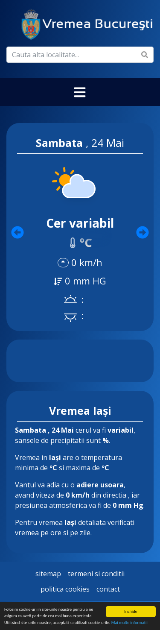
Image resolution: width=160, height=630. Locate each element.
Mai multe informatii (129, 623)
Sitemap (48, 573)
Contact (108, 589)
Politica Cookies (65, 589)
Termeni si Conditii (96, 573)
